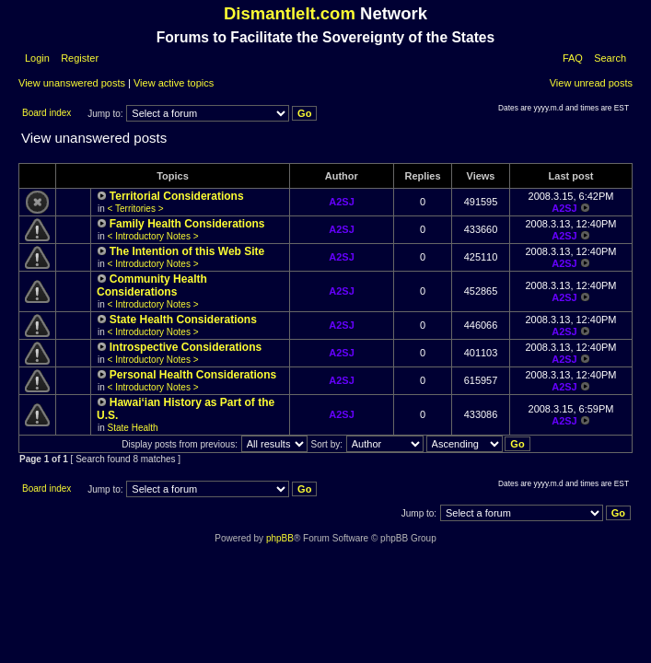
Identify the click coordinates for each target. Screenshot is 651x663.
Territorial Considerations (177, 196)
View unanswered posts (71, 82)
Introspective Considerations (186, 347)
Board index (46, 113)
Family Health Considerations (187, 223)
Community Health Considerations (152, 285)
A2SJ (342, 201)
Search (610, 58)
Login (37, 58)
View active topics (174, 82)
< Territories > (136, 209)
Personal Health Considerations (193, 374)
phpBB (280, 538)
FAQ (573, 58)
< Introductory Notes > (153, 236)
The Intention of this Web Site (187, 251)
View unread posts (591, 82)
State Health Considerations (183, 319)
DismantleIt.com (289, 13)
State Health (133, 428)
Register (78, 58)
